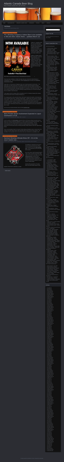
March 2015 (49, 409)
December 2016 (49, 386)
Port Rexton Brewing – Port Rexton (53, 143)
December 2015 (49, 399)
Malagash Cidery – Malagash (52, 205)
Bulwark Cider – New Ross (51, 174)
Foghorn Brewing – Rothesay (52, 68)
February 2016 (49, 397)
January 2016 (49, 398)
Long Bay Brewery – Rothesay (52, 93)
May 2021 (48, 327)
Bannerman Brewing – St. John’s (52, 127)
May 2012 (48, 446)
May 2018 (48, 367)
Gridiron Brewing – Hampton (51, 79)
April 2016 (48, 395)
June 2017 (49, 379)
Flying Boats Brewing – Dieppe (52, 67)
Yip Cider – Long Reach (51, 121)
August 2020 (49, 337)
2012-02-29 (15, 32)
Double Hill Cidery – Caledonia (52, 269)
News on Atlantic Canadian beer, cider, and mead (14, 5)
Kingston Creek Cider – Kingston (52, 90)
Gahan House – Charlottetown (52, 271)
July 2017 (48, 378)
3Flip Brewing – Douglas (51, 49)
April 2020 (48, 342)
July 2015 (48, 405)
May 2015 (48, 407)
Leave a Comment (37, 38)
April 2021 (48, 328)
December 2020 (49, 333)
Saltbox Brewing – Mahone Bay (52, 232)
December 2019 (49, 346)
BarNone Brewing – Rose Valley (52, 265)
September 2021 (50, 323)
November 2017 (49, 374)
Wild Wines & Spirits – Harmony (52, 262)
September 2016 (50, 389)
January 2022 (49, 318)
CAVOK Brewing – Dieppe (51, 60)
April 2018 (48, 368)
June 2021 (49, 326)
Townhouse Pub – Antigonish (52, 252)
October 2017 (49, 375)
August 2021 (49, 324)
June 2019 (49, 353)
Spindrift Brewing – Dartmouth (52, 243)
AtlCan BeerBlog (9, 32)
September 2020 (50, 336)
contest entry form (28, 156)
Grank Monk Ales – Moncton (51, 77)
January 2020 (49, 345)
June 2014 (49, 419)
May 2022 (48, 314)
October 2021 (49, 322)
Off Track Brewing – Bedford (51, 218)
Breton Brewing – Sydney (51, 171)
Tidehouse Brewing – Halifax (51, 250)
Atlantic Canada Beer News (11, 38)
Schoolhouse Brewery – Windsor (52, 233)
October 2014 (49, 415)
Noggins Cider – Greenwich (51, 216)
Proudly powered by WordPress (26, 458)
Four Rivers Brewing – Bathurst (52, 69)
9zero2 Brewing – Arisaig (51, 160)
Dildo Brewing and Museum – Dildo (53, 135)
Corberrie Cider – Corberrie (51, 179)
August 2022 (49, 311)
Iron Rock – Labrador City (51, 136)
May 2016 (48, 394)
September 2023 (50, 296)
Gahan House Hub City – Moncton (52, 72)
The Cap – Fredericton (50, 113)
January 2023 (49, 305)
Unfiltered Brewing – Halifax (51, 259)
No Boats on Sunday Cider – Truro (52, 215)
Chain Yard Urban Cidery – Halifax (52, 177)
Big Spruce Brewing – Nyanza (52, 168)
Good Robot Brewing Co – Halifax (52, 186)
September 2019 (50, 349)
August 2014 (49, 417)
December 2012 (49, 438)
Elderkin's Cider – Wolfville (51, 181)
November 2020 (49, 334)
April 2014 (48, 421)
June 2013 (49, 432)
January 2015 (49, 411)
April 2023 (48, 302)
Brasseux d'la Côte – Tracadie (52, 58)
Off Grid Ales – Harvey (50, 104)
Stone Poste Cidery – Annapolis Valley (53, 246)
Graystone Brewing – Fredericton (52, 78)
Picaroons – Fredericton (51, 105)
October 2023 (49, 295)
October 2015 (49, 401)
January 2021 (49, 332)
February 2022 (49, 317)
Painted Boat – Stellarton (51, 222)
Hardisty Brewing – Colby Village (52, 190)
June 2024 (49, 287)
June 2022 (49, 313)
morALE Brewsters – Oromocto (52, 101)
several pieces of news (8, 81)
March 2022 (49, 316)
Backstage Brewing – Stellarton (52, 165)
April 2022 (48, 315)
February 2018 (49, 370)
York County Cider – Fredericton (52, 122)
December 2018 (49, 359)
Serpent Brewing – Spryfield (51, 237)
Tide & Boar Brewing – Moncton (52, 115)
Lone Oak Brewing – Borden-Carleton (53, 272)
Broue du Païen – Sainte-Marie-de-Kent (53, 59)
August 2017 (49, 377)
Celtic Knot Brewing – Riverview (52, 61)
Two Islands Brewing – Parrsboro (52, 257)
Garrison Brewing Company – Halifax (53, 185)
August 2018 (49, 364)
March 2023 (49, 303)
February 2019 (49, 357)
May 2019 (48, 354)
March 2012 (49, 448)
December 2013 (49, 426)
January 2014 (49, 425)
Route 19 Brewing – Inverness (52, 230)
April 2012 (48, 447)
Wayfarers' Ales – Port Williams (52, 261)
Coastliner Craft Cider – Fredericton (53, 62)
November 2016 (49, 387)
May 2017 (48, 380)
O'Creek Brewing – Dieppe (51, 103)
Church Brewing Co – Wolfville (52, 178)
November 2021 (49, 321)
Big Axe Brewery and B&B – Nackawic (53, 52)
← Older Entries (7, 170)
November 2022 (49, 307)
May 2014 (48, 420)
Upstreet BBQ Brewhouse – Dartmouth (53, 260)
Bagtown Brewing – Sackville (52, 51)
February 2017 (49, 384)
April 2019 (48, 355)
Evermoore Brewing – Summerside (52, 270)
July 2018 (48, 365)
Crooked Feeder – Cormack (51, 134)
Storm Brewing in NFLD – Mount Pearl (53, 152)
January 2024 (49, 292)
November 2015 (49, 400)
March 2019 (49, 356)
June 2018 (49, 366)
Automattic (41, 458)
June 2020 (49, 339)
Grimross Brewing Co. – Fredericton (53, 80)
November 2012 (49, 439)
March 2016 (49, 396)
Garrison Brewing (27, 141)
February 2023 (49, 304)
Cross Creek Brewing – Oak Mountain (53, 63)
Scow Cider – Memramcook (51, 110)
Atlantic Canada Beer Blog (18, 3)
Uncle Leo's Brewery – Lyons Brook (53, 258)
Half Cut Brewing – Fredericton (52, 81)
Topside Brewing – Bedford (51, 251)
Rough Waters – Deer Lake (51, 148)
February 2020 (49, 344)
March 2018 (49, 369)
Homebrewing (19, 141)
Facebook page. (26, 107)
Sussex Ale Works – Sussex (51, 112)
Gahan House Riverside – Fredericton (53, 74)
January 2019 (49, 358)
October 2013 (49, 428)
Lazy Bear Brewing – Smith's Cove (52, 200)
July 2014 (48, 418)
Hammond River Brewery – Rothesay (53, 82)
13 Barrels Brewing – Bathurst (52, 48)
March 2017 (49, 383)
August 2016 (49, 390)
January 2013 (49, 437)
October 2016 (49, 388)
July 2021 (48, 325)
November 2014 (49, 414)
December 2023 (49, 293)
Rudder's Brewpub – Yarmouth (52, 231)
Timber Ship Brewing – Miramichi (52, 116)
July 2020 (48, 338)
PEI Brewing (32, 38)
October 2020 (49, 335)
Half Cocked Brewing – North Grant (53, 187)
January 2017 (49, 385)
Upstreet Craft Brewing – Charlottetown (53, 279)
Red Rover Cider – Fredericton (52, 108)
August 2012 (49, 442)
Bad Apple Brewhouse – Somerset (52, 166)
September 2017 (50, 376)
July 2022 (48, 312)
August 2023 (49, 297)
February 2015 (49, 410)
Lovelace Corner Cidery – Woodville (53, 201)
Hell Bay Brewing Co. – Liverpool (52, 191)
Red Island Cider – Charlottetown (52, 276)
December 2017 (49, 373)
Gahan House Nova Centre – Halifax (53, 184)
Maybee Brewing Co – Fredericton (52, 98)
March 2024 (49, 290)
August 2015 (49, 404)
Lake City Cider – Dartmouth (51, 199)
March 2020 (49, 343)
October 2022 (49, 308)
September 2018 (50, 363)
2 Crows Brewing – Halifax (51, 159)
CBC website (15, 120)
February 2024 (49, 291)
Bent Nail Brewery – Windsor (51, 167)
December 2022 (49, 306)
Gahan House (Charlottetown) (24, 38)
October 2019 (49, 348)
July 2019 (48, 352)
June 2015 (49, 406)
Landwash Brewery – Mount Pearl (52, 137)
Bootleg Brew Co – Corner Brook (52, 131)
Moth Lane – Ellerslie (50, 273)
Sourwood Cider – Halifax (51, 242)
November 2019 (49, 347)
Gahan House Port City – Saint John (53, 73)
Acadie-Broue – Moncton (51, 50)
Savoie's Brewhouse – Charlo (52, 109)
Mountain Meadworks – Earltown (52, 208)
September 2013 (50, 429)
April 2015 (48, 408)
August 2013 (49, 430)
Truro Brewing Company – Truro (52, 253)
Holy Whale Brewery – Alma (51, 85)
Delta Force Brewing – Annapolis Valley (53, 180)
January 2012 (49, 450)
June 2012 (49, 445)
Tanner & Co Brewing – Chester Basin (53, 247)
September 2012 (50, 441)
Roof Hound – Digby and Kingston (52, 229)
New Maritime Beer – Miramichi (52, 102)
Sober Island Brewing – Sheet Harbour (53, 241)
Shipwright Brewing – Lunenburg (52, 239)
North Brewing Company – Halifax (52, 217)
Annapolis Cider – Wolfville (51, 164)
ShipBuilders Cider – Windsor (52, 238)
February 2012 (49, 449)
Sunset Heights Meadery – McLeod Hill (53, 111)
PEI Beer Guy (26, 80)
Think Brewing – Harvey (51, 114)
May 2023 (48, 301)
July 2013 (48, 431)
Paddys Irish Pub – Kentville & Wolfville (53, 221)
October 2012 (49, 440)
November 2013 (49, 427)
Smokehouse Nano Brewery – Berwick (53, 240)
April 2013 (48, 435)
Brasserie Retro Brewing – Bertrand (53, 57)
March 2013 (49, 436)
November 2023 (49, 294)
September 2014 (50, 416)
